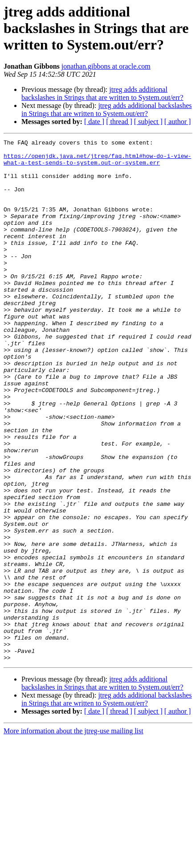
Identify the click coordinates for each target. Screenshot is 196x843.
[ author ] (177, 121)
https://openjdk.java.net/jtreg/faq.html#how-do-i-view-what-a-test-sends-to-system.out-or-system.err (97, 164)
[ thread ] (119, 121)
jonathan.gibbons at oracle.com (106, 66)
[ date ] (94, 121)
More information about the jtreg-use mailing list (73, 835)
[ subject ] (148, 121)
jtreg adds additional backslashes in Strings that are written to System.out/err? (102, 93)
